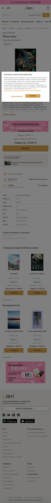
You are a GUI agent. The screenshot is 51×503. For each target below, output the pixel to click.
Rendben (33, 96)
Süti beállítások (17, 96)
